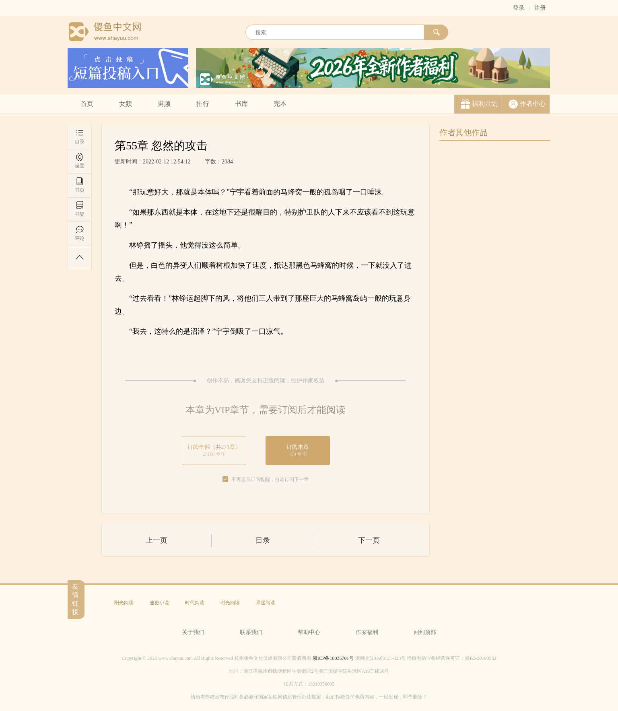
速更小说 (159, 603)
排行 (202, 103)
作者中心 (533, 103)
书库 (241, 103)
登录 (518, 8)
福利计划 (485, 103)
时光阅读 (230, 603)
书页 (79, 185)
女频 (125, 103)
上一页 (156, 540)
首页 (86, 103)
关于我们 (193, 632)
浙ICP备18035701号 (333, 658)
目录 (79, 137)
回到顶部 (425, 632)
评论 (79, 233)
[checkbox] (225, 479)
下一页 (369, 540)
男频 (164, 103)
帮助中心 (309, 632)
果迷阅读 (265, 603)
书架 (79, 209)
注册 (540, 8)
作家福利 (367, 632)
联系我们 (251, 632)
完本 (280, 103)
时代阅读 (194, 603)
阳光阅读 (124, 603)
